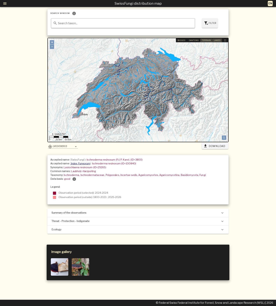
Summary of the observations (138, 213)
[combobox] (123, 23)
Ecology (138, 230)
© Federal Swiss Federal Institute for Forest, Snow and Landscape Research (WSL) (210, 302)
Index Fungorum (80, 163)
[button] (63, 146)
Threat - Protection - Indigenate (138, 221)
